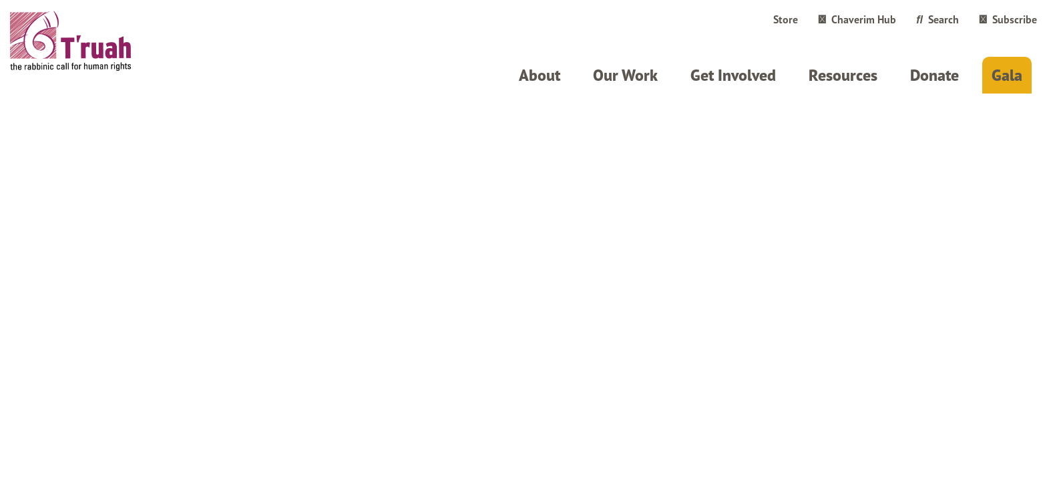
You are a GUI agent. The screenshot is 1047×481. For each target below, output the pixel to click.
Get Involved (733, 75)
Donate (934, 75)
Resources (843, 75)
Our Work (625, 75)
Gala (1007, 75)
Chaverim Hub (857, 19)
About (539, 75)
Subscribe (1008, 19)
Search (937, 19)
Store (785, 19)
